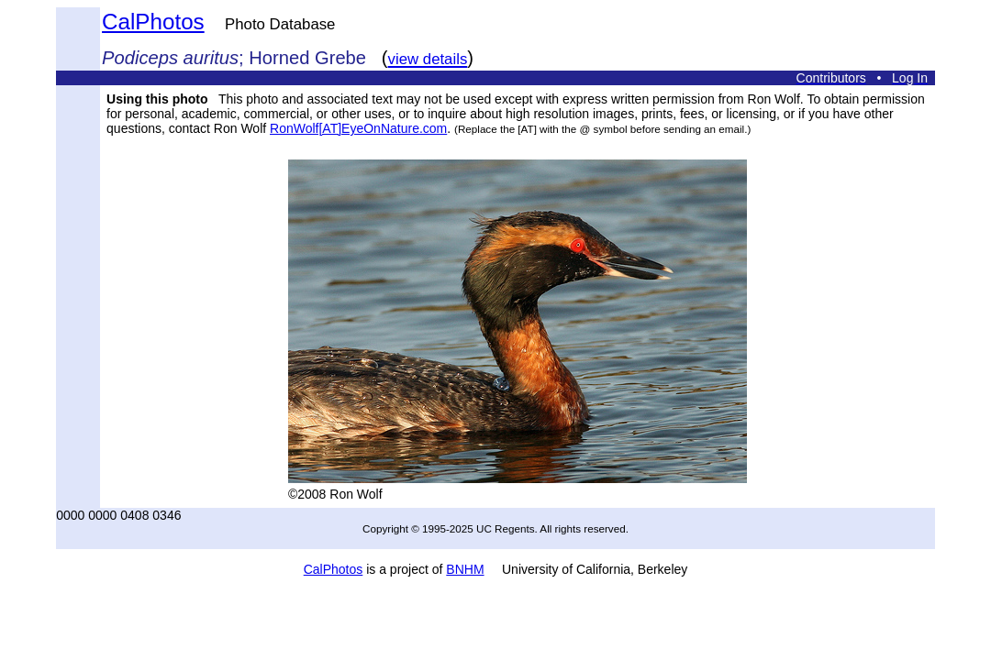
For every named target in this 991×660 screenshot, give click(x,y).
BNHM (465, 569)
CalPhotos (153, 21)
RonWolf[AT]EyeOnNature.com (358, 128)
